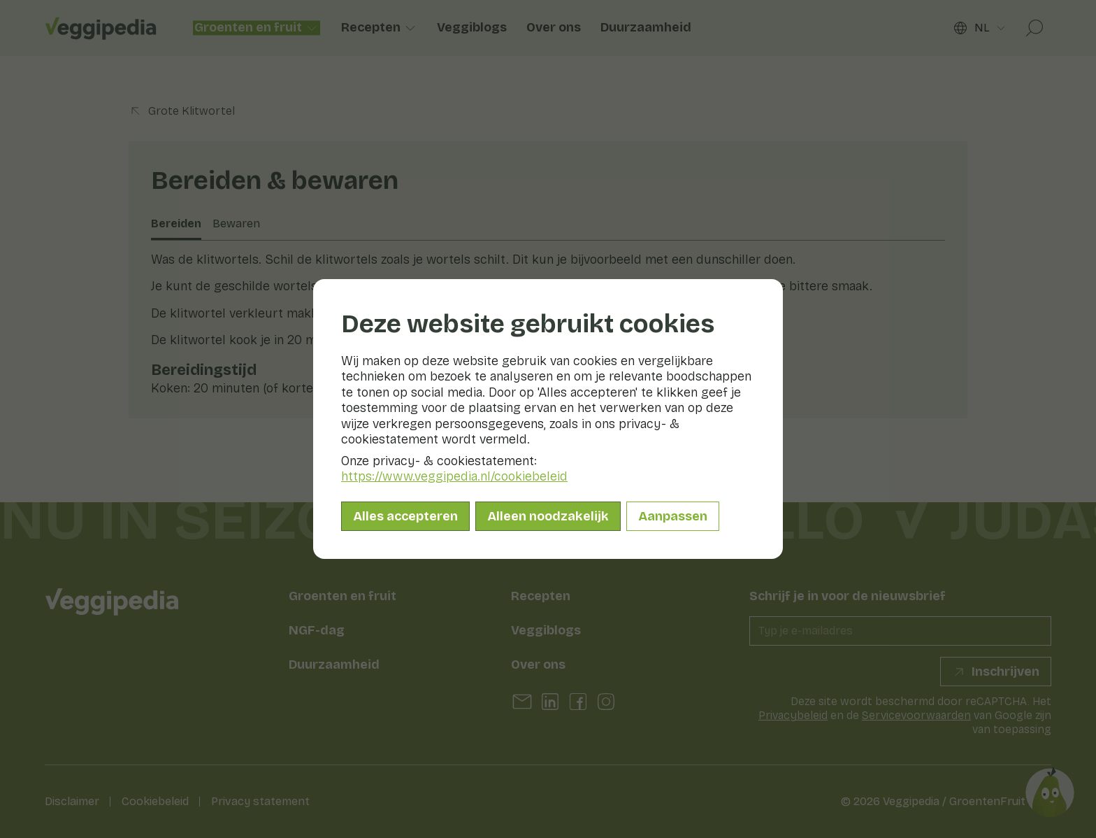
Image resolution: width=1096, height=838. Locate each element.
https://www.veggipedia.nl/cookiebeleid (454, 476)
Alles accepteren (405, 516)
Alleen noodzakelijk (548, 516)
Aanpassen (672, 516)
